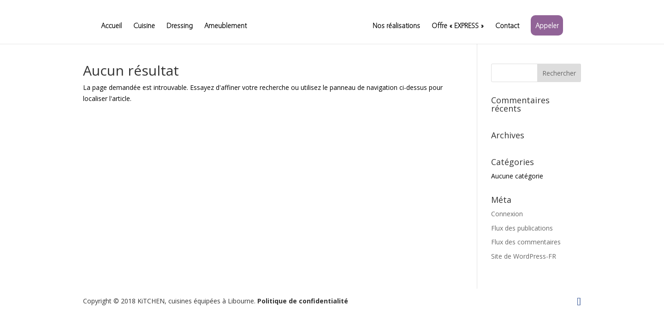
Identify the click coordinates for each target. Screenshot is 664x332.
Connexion (507, 213)
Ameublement (225, 26)
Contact (507, 26)
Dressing (179, 26)
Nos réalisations (396, 26)
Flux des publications (522, 228)
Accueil (111, 26)
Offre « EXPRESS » (458, 26)
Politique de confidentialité (302, 300)
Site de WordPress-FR (523, 256)
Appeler (546, 25)
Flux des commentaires (526, 241)
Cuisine (144, 26)
